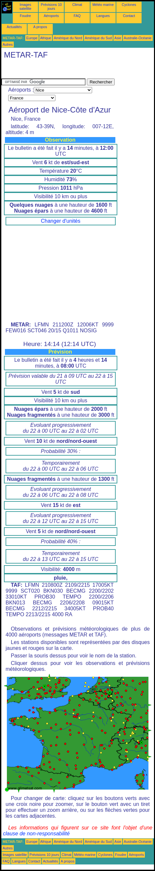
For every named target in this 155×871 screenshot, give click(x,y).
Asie (117, 38)
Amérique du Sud (98, 38)
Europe (31, 38)
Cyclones (129, 5)
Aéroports (51, 16)
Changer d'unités (60, 221)
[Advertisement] (53, 70)
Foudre (25, 16)
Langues (103, 16)
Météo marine (103, 5)
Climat (77, 5)
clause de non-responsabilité (36, 833)
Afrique (45, 38)
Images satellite (25, 6)
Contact (129, 16)
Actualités (14, 27)
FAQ (77, 16)
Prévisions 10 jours (51, 6)
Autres (8, 44)
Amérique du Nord (68, 38)
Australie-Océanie (138, 38)
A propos (40, 27)
